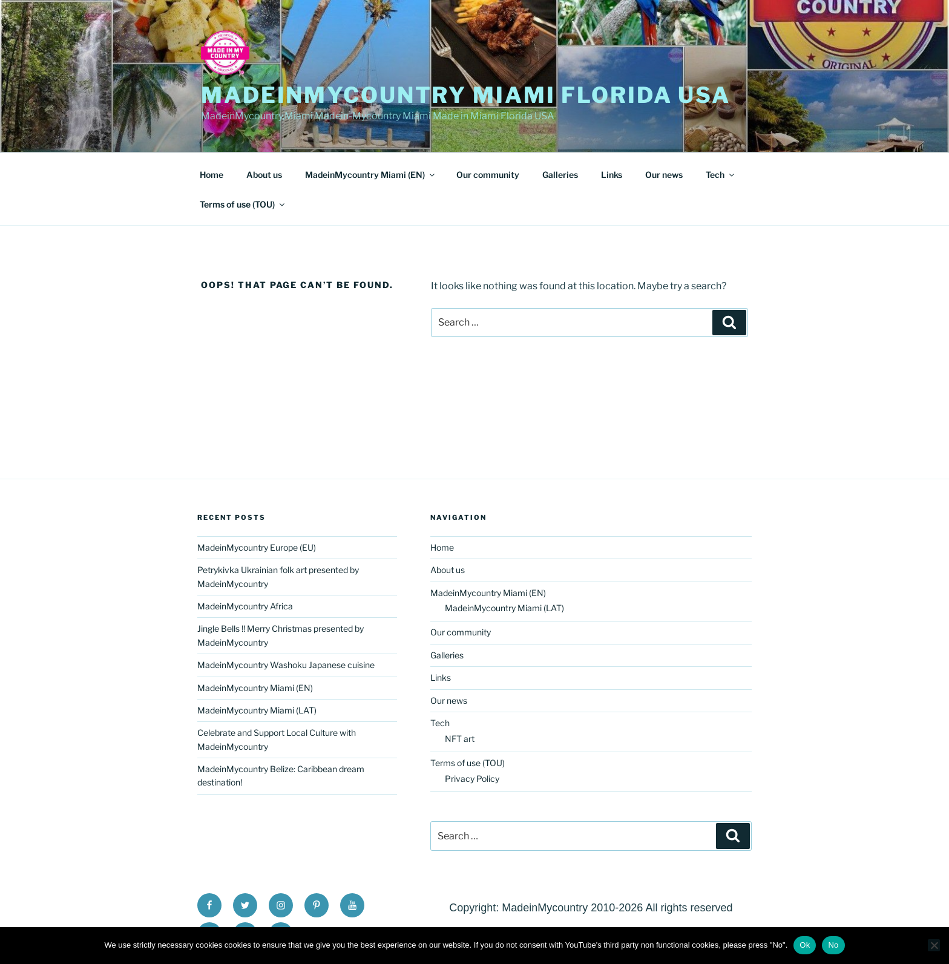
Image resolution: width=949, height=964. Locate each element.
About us (264, 174)
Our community (487, 174)
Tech (721, 174)
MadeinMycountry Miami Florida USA (466, 95)
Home (211, 174)
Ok (805, 944)
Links (611, 174)
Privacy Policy (472, 778)
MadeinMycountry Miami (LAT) (257, 710)
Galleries (560, 174)
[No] (934, 945)
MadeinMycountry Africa (245, 606)
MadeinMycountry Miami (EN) (370, 174)
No (833, 944)
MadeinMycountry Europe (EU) (256, 547)
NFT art (460, 738)
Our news (664, 174)
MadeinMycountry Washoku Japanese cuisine (286, 665)
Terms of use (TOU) (243, 204)
